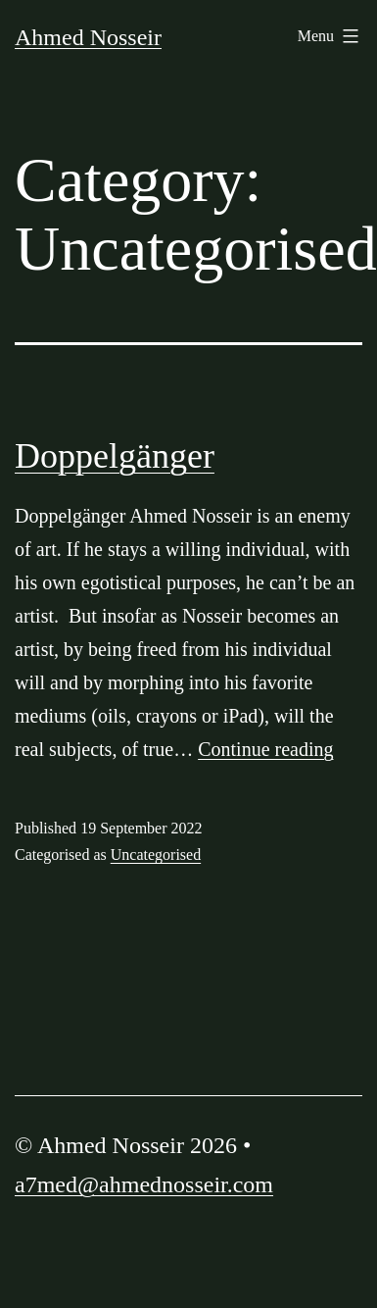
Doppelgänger (114, 456)
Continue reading (265, 749)
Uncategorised (156, 854)
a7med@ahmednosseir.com (144, 1184)
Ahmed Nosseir (88, 37)
